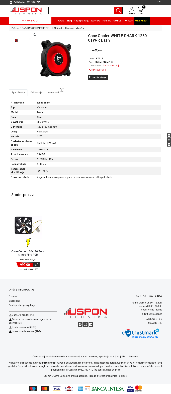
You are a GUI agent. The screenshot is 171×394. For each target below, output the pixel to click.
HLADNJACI (57, 28)
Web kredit (142, 20)
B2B (159, 2)
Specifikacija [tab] (18, 92)
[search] (85, 10)
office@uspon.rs (153, 314)
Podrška (107, 20)
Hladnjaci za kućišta (74, 28)
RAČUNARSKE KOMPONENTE (35, 28)
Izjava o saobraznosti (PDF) (26, 331)
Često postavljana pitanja (22, 305)
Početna (15, 28)
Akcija (61, 20)
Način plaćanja (81, 20)
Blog (69, 20)
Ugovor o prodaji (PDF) (22, 315)
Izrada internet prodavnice (103, 376)
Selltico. (123, 376)
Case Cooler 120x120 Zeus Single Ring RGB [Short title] (28, 253)
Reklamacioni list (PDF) (22, 327)
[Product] (28, 225)
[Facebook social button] (169, 135)
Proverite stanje (98, 77)
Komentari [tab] (55, 91)
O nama (13, 296)
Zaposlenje (15, 300)
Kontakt (129, 20)
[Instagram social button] (169, 140)
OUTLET (118, 20)
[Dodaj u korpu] (36, 264)
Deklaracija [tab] (36, 92)
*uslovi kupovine (97, 70)
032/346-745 (33, 2)
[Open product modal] (34, 35)
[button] (16, 40)
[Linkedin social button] (169, 144)
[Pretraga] (118, 10)
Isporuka (95, 20)
